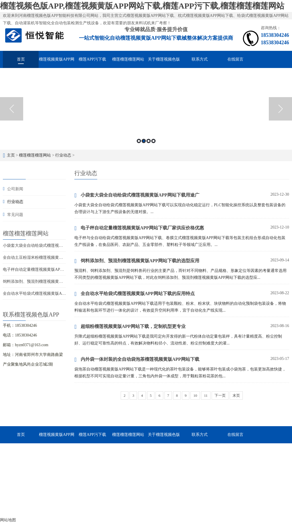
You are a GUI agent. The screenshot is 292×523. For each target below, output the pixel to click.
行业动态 (63, 155)
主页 (11, 155)
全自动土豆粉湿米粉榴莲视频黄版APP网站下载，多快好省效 (56, 257)
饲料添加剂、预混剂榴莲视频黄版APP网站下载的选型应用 (54, 281)
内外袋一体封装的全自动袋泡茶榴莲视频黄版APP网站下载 (136, 359)
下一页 (220, 395)
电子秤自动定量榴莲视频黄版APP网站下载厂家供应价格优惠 (56, 269)
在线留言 (235, 59)
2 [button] (144, 141)
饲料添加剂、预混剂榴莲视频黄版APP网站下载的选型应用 (136, 261)
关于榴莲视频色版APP (164, 62)
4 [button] (153, 141)
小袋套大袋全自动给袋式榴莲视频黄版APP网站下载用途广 (54, 245)
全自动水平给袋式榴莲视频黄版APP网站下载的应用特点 (52, 293)
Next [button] (280, 109)
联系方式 (200, 59)
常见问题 (15, 215)
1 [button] (139, 141)
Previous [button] (11, 109)
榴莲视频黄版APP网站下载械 (56, 62)
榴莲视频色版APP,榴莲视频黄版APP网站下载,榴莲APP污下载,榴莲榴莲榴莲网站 (142, 5)
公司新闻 (15, 189)
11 (206, 395)
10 (195, 395)
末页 (236, 395)
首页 (21, 59)
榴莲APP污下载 (92, 59)
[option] (146, 109)
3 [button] (149, 141)
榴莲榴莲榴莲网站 (128, 59)
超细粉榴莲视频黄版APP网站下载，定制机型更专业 (129, 327)
